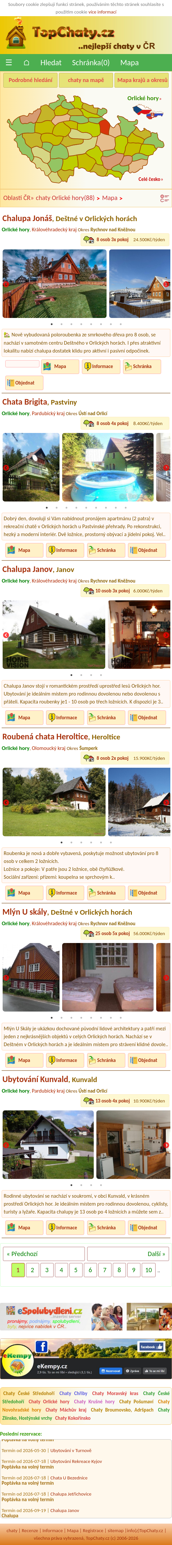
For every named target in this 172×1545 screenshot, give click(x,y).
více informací (102, 12)
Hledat (50, 62)
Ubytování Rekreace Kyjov (76, 1464)
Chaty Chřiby (73, 1393)
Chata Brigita (39, 402)
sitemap (116, 1530)
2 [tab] (61, 324)
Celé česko (149, 179)
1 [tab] (51, 324)
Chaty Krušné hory (94, 1402)
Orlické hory (143, 98)
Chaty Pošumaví (136, 1402)
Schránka (142, 366)
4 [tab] (81, 324)
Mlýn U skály (67, 912)
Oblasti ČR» (18, 198)
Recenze (30, 1530)
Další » (156, 1254)
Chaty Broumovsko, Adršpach (122, 1410)
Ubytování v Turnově (70, 1453)
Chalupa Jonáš (69, 218)
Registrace (93, 1530)
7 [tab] (111, 324)
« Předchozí (22, 1254)
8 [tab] (120, 324)
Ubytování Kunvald (49, 1079)
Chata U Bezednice (68, 1480)
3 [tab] (71, 324)
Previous (6, 285)
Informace (102, 366)
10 (148, 1270)
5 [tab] (91, 324)
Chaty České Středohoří (29, 1393)
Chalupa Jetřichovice (70, 1497)
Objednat (24, 383)
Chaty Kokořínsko (73, 1418)
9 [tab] (125, 507)
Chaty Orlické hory (49, 1402)
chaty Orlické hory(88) (68, 198)
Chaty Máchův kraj (66, 1410)
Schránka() (91, 62)
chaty (12, 1530)
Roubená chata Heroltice (61, 736)
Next (166, 285)
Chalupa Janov (38, 569)
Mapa (129, 62)
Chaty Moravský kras (115, 1393)
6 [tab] (101, 324)
